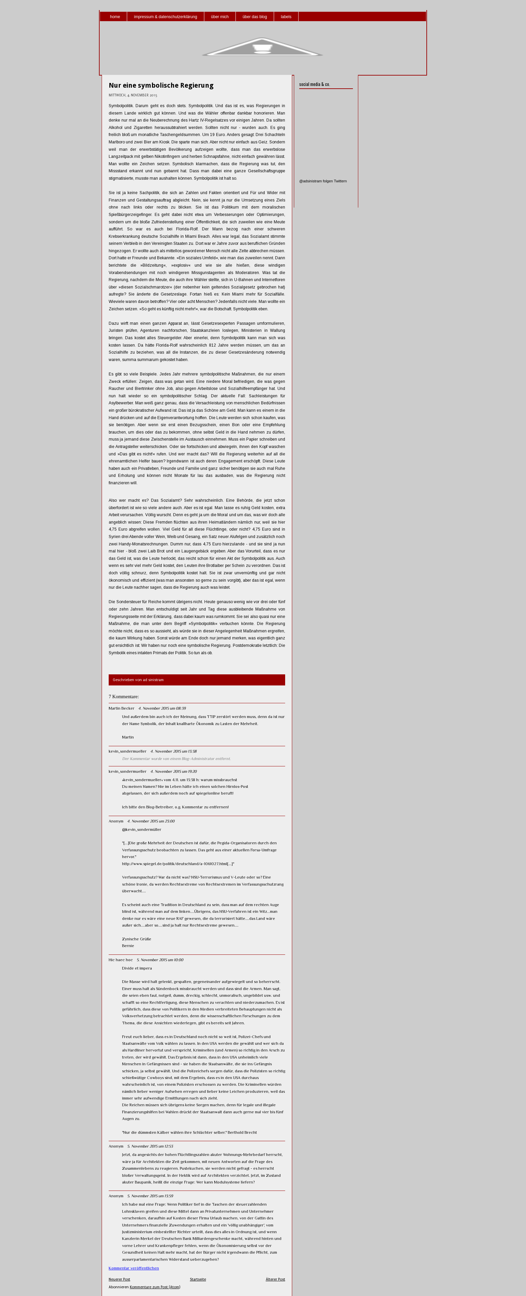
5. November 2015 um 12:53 (150, 1146)
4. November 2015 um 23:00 (150, 821)
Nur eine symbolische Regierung (161, 85)
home (115, 16)
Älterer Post (275, 1279)
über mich (220, 16)
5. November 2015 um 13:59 (150, 1196)
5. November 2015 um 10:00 (160, 959)
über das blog (255, 16)
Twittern (340, 181)
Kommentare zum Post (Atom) (155, 1287)
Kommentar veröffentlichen (134, 1268)
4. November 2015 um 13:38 (173, 751)
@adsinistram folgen (316, 181)
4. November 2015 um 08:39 (162, 708)
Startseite (198, 1279)
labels (286, 16)
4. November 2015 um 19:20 (173, 771)
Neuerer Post (119, 1279)
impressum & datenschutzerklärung (165, 16)
